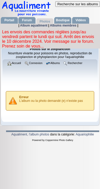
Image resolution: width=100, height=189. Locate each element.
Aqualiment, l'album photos (30, 134)
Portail (9, 20)
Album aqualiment (34, 25)
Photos (44, 21)
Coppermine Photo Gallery (59, 140)
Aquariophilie (85, 134)
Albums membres (63, 25)
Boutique (63, 20)
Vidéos (81, 20)
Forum (27, 20)
